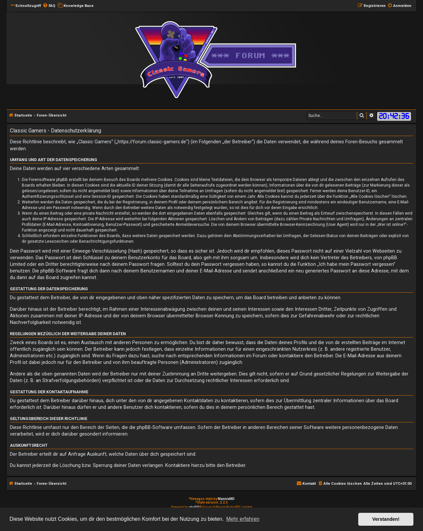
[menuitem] (49, 6)
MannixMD (226, 499)
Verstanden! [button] (386, 519)
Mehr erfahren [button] (242, 519)
